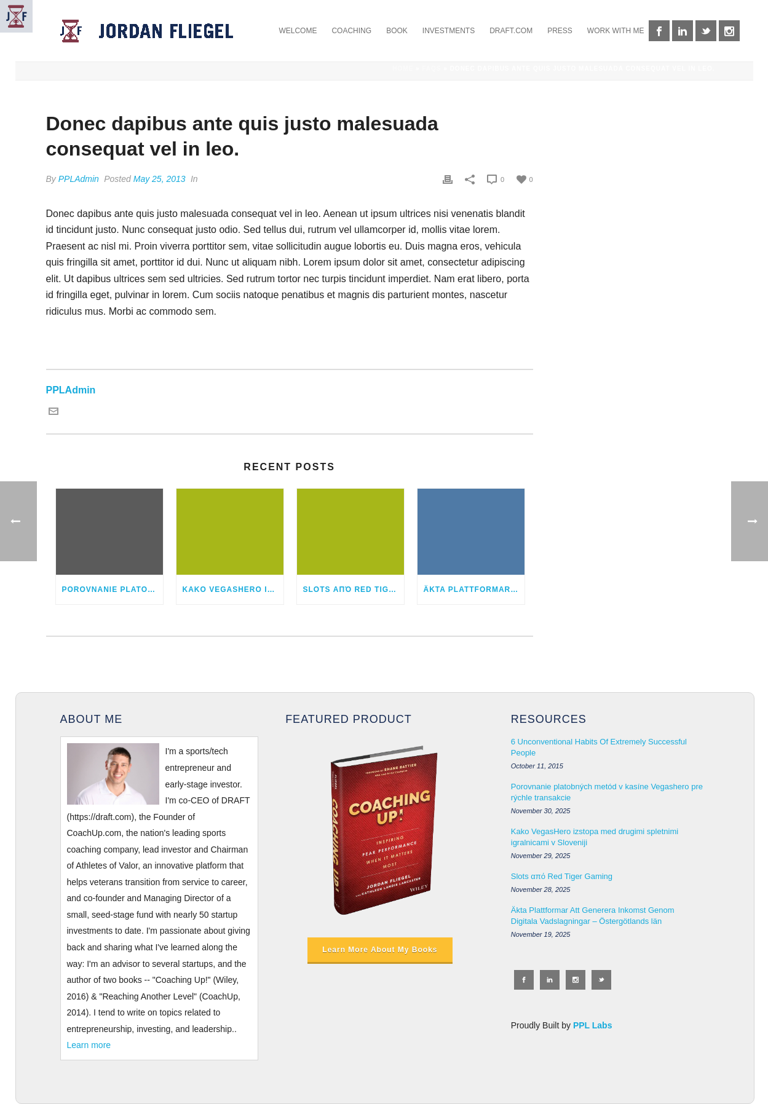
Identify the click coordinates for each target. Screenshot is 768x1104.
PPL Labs (592, 1025)
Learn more (89, 1045)
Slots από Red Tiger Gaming (353, 589)
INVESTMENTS (448, 30)
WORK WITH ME (615, 30)
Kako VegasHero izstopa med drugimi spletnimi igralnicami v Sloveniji (233, 589)
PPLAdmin (78, 179)
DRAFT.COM (510, 30)
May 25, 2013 (159, 179)
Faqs (431, 68)
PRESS (559, 30)
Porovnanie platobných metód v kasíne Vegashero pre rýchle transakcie (112, 589)
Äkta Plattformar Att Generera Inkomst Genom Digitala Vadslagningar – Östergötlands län (474, 589)
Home (402, 68)
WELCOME (298, 30)
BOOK (397, 30)
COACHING (351, 30)
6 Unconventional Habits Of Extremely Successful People (599, 747)
